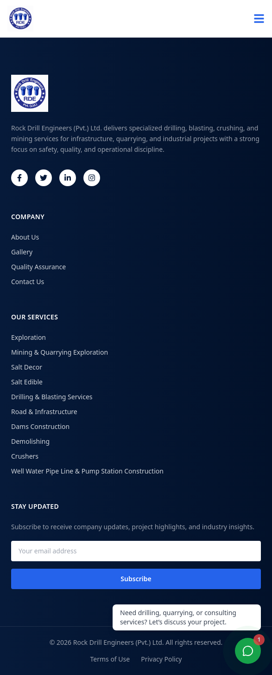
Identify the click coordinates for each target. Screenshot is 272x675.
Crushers (24, 456)
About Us (25, 237)
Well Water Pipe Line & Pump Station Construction (87, 471)
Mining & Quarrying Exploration (59, 352)
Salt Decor (26, 367)
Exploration (28, 337)
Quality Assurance (38, 266)
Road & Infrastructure (44, 411)
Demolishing (30, 441)
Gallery (21, 251)
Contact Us (27, 281)
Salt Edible (27, 381)
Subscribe (135, 578)
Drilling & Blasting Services (52, 396)
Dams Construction (40, 426)
